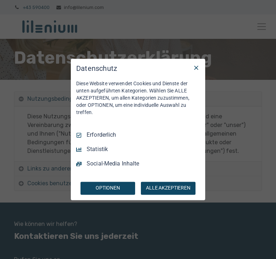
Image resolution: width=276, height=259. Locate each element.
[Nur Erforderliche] (196, 68)
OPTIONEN (108, 188)
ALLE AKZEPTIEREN (168, 188)
